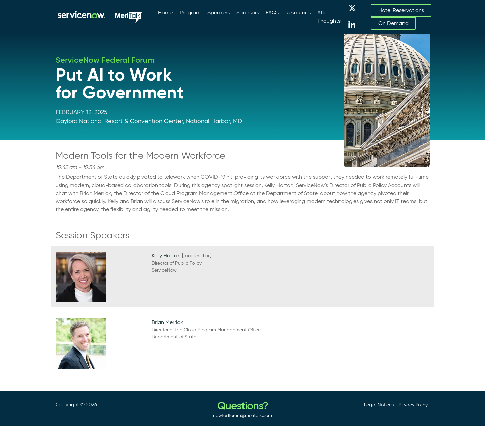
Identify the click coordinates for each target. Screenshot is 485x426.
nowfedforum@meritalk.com (242, 415)
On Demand (393, 23)
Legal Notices (379, 405)
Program (190, 12)
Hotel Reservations (401, 10)
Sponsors (247, 12)
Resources (298, 12)
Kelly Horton (166, 255)
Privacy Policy (413, 405)
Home (165, 12)
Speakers (218, 12)
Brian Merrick (167, 322)
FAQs (272, 12)
